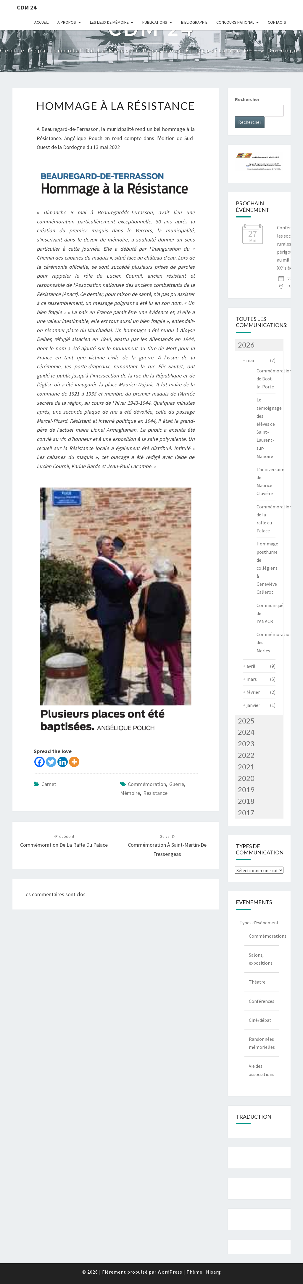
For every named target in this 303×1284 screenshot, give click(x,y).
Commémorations (264, 936)
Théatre (257, 982)
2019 (246, 789)
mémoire (130, 793)
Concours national (235, 22)
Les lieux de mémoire (109, 22)
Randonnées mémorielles (262, 1043)
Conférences (261, 1001)
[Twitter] (51, 762)
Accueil (41, 22)
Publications (154, 22)
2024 (246, 732)
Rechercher (247, 99)
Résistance (155, 793)
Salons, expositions (261, 959)
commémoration (147, 784)
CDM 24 (27, 7)
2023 (246, 743)
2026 (246, 344)
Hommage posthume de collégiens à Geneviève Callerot (267, 568)
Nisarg (213, 1272)
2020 (246, 778)
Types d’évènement (259, 923)
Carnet (48, 784)
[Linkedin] (62, 762)
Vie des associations (261, 1070)
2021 (246, 766)
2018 (246, 801)
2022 (246, 755)
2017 (246, 812)
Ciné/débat (260, 1020)
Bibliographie (194, 22)
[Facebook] (39, 762)
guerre (176, 784)
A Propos (66, 22)
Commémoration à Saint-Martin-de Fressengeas (167, 845)
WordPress (170, 1272)
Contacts (277, 22)
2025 (246, 720)
